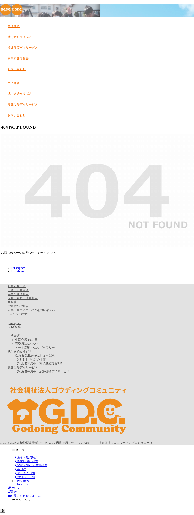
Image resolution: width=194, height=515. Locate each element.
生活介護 (14, 335)
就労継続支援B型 (19, 351)
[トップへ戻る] (2, 511)
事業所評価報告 (18, 294)
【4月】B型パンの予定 (30, 359)
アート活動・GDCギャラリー (35, 347)
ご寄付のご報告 (18, 306)
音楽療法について (27, 343)
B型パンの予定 (18, 314)
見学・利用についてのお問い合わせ (32, 310)
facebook (18, 271)
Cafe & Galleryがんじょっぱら (35, 355)
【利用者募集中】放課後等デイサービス (42, 371)
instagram (18, 267)
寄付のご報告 (25, 473)
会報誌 (12, 302)
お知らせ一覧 (17, 286)
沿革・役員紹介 (18, 290)
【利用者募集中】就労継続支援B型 (38, 363)
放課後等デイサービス (23, 367)
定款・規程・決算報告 (23, 298)
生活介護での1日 (26, 339)
